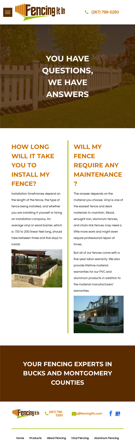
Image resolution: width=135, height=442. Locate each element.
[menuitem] (20, 438)
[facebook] (111, 414)
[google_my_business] (118, 414)
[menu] (7, 12)
